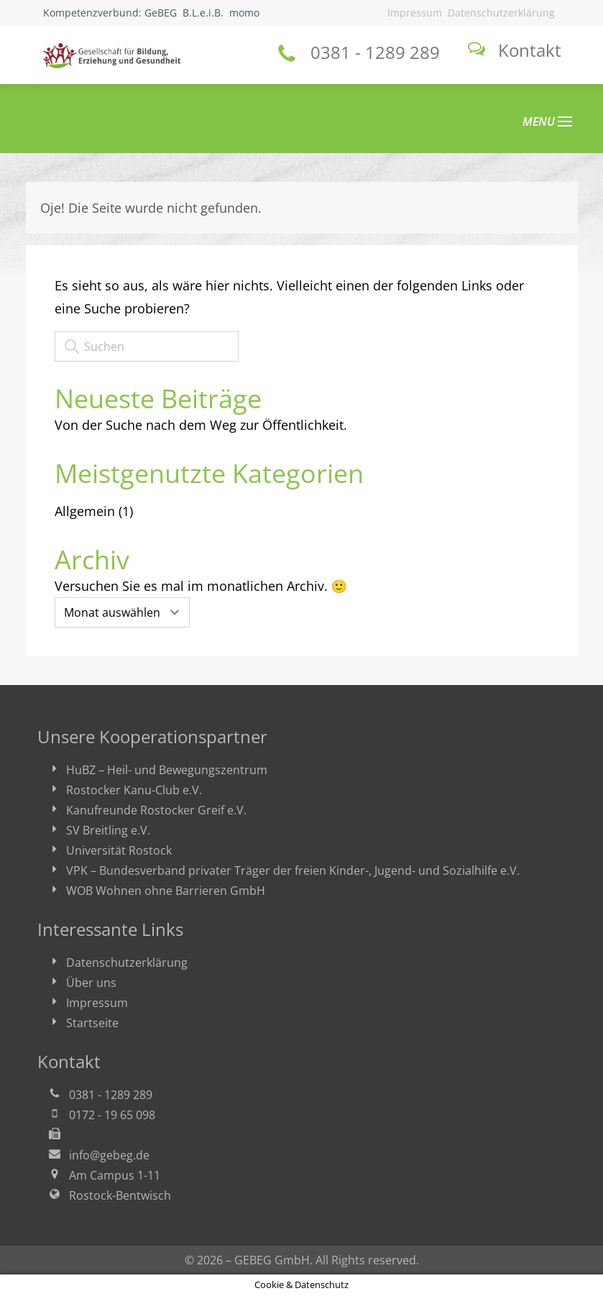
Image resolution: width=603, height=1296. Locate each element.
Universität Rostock (119, 850)
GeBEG (160, 12)
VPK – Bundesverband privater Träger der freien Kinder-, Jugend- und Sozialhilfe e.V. (293, 870)
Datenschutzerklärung (501, 12)
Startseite (92, 1023)
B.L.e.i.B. (203, 12)
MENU (547, 121)
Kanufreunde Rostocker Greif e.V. (156, 810)
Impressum (414, 12)
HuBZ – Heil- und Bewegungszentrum (166, 770)
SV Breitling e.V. (108, 830)
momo (244, 12)
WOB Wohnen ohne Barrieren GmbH (165, 891)
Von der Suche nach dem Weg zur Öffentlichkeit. (201, 424)
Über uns (91, 983)
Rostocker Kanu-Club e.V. (134, 790)
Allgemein (85, 511)
